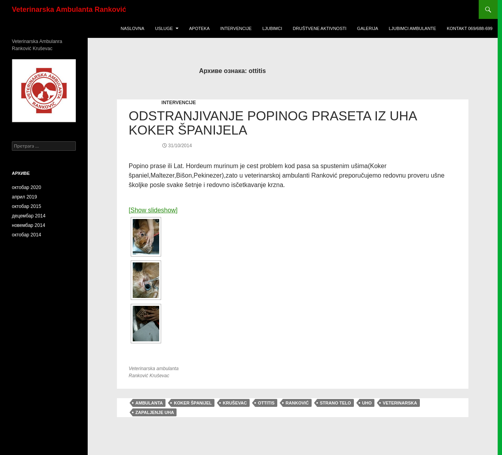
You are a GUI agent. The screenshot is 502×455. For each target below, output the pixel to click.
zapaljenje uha (154, 412)
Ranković (297, 403)
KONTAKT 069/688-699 (470, 28)
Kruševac (235, 403)
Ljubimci (272, 28)
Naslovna (132, 28)
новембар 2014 (28, 225)
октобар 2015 (26, 206)
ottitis (266, 403)
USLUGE (164, 28)
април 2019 (24, 197)
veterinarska (400, 403)
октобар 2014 (26, 235)
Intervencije (236, 28)
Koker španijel (193, 403)
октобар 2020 (26, 187)
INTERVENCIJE (179, 102)
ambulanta (149, 403)
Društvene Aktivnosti (319, 28)
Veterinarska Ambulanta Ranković (69, 9)
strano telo (335, 403)
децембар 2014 (28, 216)
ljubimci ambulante (412, 28)
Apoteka (199, 28)
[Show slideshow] (153, 210)
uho (367, 403)
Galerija (367, 28)
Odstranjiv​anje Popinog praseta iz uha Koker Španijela (273, 123)
